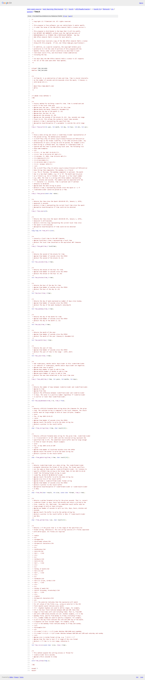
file (65, 16)
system (30, 12)
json (141, 677)
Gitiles (11, 677)
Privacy (16, 677)
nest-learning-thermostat (53, 9)
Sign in (141, 3)
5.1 (66, 9)
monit (71, 9)
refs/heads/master (82, 9)
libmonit (106, 9)
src (112, 9)
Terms (21, 677)
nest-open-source (34, 9)
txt (137, 677)
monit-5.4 (97, 9)
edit (70, 16)
